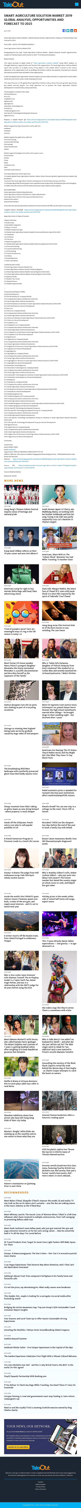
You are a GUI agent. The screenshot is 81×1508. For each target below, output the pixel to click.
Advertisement (41, 1484)
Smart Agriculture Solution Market (46, 63)
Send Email (11, 449)
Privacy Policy (40, 1486)
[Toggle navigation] (76, 4)
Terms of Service (40, 1489)
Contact (40, 1482)
